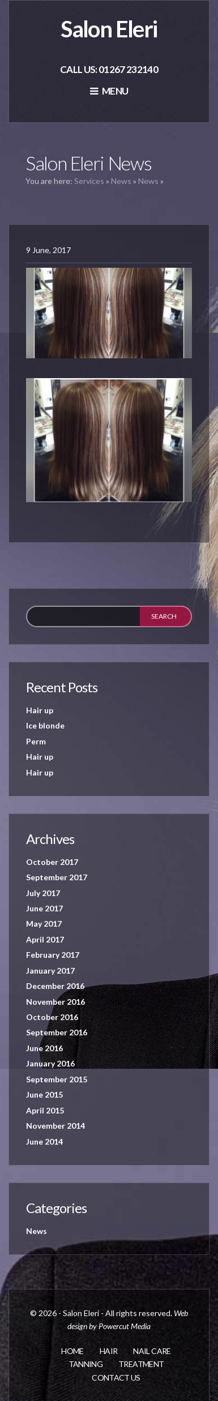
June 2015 (44, 1094)
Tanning (86, 1364)
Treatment (141, 1364)
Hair (108, 1351)
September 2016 (56, 1032)
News (121, 181)
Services (89, 181)
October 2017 (52, 862)
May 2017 (44, 923)
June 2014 (44, 1141)
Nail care (151, 1351)
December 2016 (55, 986)
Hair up (39, 710)
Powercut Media (125, 1326)
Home (72, 1351)
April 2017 (45, 939)
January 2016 (50, 1063)
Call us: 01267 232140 (109, 69)
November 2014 (55, 1125)
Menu (109, 91)
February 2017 (52, 954)
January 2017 (50, 970)
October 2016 (52, 1017)
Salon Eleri (109, 28)
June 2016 (44, 1048)
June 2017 (44, 908)
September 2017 (56, 877)
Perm (36, 741)
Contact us (116, 1377)
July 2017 (43, 893)
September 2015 (56, 1079)
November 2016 (55, 1001)
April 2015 (45, 1110)
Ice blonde (45, 725)
